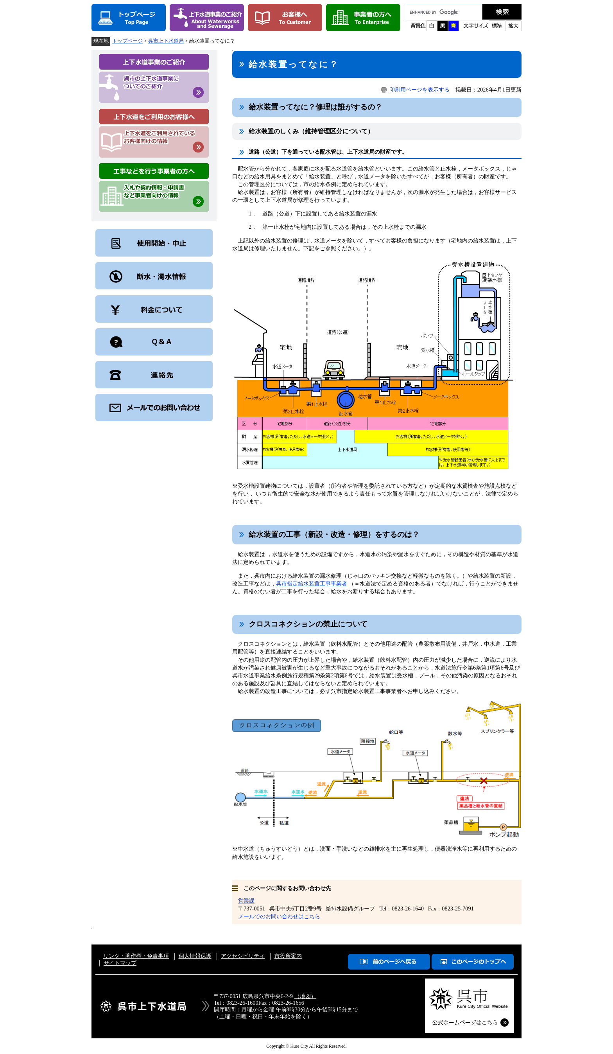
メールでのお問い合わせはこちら (279, 916)
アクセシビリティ (243, 956)
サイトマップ (120, 963)
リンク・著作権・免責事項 (136, 956)
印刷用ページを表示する (419, 89)
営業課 (246, 901)
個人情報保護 (195, 956)
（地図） (305, 996)
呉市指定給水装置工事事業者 (311, 583)
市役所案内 (288, 956)
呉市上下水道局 (166, 41)
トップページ (127, 41)
